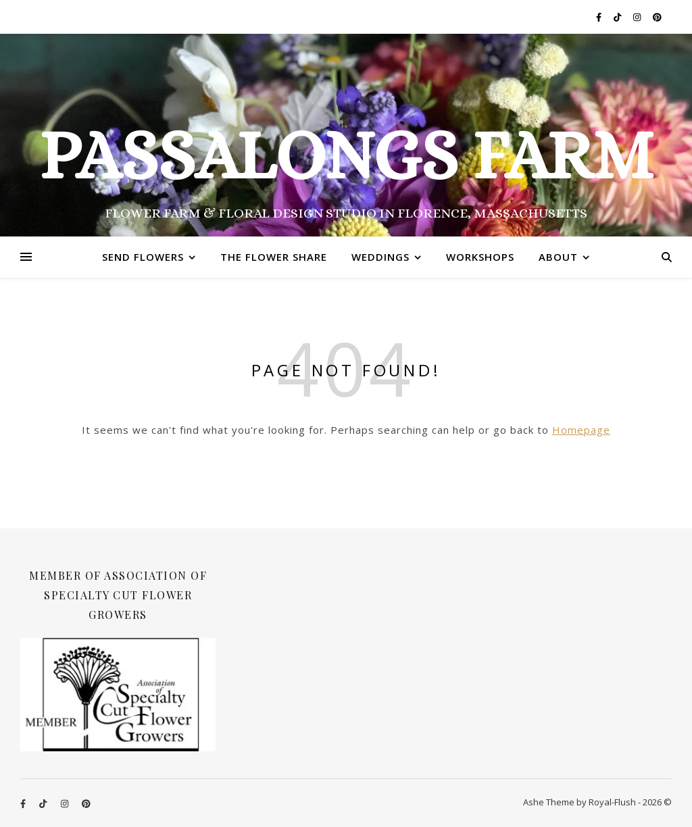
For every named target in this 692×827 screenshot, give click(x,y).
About (558, 257)
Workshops (480, 257)
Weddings (380, 257)
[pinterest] (657, 17)
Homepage (581, 429)
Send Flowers (143, 257)
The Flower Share (273, 257)
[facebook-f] (599, 17)
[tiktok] (618, 17)
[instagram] (638, 17)
